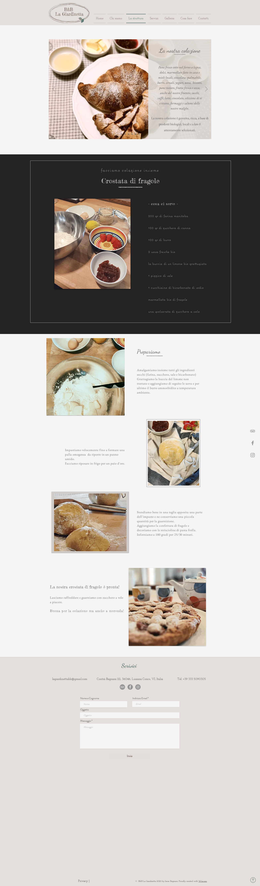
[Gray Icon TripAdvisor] (253, 431)
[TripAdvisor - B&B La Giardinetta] (122, 687)
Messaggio (85, 721)
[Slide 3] (128, 133)
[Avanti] (206, 89)
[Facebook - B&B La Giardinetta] (130, 687)
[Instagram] (253, 455)
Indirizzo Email (139, 698)
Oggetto (84, 709)
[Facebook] (253, 443)
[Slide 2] (125, 133)
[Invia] (129, 756)
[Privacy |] (83, 881)
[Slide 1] (121, 134)
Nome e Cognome (89, 698)
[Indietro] (54, 89)
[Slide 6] (138, 133)
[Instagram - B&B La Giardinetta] (138, 687)
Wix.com (202, 881)
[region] (84, 379)
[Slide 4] (131, 133)
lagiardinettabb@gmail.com (69, 679)
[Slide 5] (135, 133)
